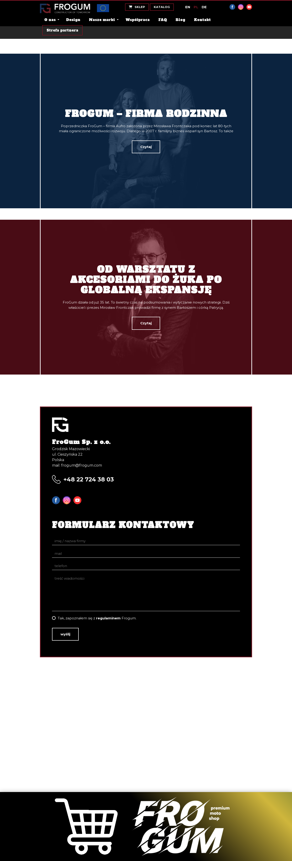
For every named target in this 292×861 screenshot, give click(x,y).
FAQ (162, 19)
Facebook (232, 7)
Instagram (241, 7)
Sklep (137, 7)
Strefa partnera (62, 30)
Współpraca (137, 19)
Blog (180, 19)
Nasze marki (102, 19)
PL (196, 7)
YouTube (249, 7)
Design (73, 19)
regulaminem (108, 618)
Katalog (162, 7)
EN (187, 7)
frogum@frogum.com (81, 465)
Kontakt (202, 19)
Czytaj (146, 147)
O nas (50, 19)
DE (204, 7)
